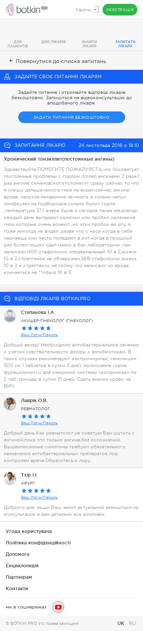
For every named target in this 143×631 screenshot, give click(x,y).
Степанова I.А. (38, 312)
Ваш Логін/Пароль (39, 335)
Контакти (17, 588)
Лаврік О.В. (34, 400)
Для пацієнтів (18, 44)
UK (121, 623)
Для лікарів (54, 42)
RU (132, 623)
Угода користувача (29, 531)
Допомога (17, 554)
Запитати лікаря (125, 44)
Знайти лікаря (89, 44)
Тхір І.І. (29, 474)
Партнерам (19, 577)
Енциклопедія (22, 565)
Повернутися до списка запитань (57, 61)
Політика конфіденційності (38, 542)
